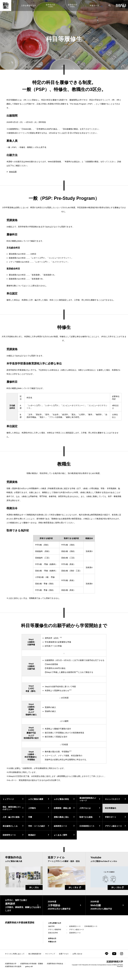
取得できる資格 (85, 817)
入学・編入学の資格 (11, 817)
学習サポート (110, 817)
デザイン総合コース (113, 826)
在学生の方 (52, 938)
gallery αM (29, 966)
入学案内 (32, 808)
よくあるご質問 (60, 835)
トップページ (8, 799)
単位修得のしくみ (10, 826)
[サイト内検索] (110, 5)
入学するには (85, 808)
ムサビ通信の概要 (35, 799)
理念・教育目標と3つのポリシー (11, 808)
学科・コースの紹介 (36, 826)
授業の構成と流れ (61, 817)
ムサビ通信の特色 (61, 799)
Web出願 (13, 172)
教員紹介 (32, 835)
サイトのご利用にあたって (14, 954)
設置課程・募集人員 (62, 808)
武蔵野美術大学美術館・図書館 (31, 964)
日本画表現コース (86, 826)
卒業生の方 (52, 942)
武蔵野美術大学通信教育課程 (19, 922)
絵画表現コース (60, 826)
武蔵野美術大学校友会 (55, 964)
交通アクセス (64, 954)
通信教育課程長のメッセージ (87, 799)
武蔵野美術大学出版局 (13, 966)
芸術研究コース (9, 835)
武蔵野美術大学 (10, 964)
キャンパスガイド (112, 799)
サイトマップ (50, 954)
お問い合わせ (77, 954)
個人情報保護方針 (34, 954)
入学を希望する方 (54, 923)
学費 (30, 817)
